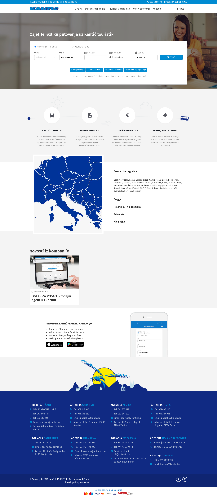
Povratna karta (80, 46)
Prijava (180, 8)
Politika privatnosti (95, 70)
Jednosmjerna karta (45, 46)
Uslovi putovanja (141, 8)
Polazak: (89, 52)
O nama (78, 8)
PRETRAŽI (171, 57)
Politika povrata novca (113, 70)
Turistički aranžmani (120, 8)
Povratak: (115, 52)
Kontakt (157, 8)
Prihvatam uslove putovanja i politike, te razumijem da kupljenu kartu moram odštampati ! (109, 76)
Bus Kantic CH (55, 2)
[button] (45, 57)
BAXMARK (84, 482)
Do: (61, 52)
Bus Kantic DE (70, 2)
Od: (36, 52)
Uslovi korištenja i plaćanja (136, 70)
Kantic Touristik (38, 2)
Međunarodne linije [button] (96, 8)
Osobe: (139, 52)
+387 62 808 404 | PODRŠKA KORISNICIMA (167, 2)
